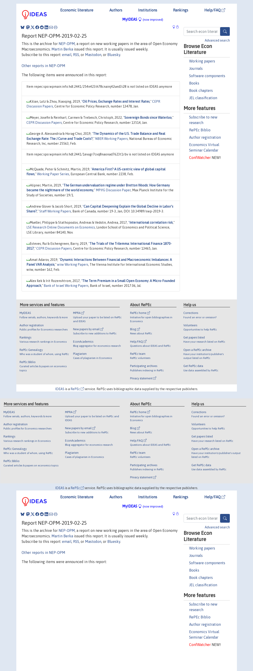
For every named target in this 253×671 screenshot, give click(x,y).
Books (194, 83)
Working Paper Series (53, 174)
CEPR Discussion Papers (44, 122)
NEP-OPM (67, 44)
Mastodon (93, 55)
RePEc (77, 389)
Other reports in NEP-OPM (43, 66)
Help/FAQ (214, 10)
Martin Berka (62, 49)
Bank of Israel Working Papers (66, 286)
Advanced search (217, 40)
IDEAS (59, 389)
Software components (207, 76)
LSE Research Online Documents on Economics (60, 227)
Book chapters (201, 90)
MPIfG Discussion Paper (113, 190)
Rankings (180, 10)
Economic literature (76, 10)
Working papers (202, 61)
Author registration (205, 137)
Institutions (147, 10)
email (66, 55)
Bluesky (113, 55)
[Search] (225, 31)
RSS (76, 55)
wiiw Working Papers (72, 264)
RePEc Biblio (199, 130)
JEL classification (203, 98)
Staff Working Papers (55, 211)
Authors (115, 10)
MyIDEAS (142, 19)
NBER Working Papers (111, 139)
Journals (196, 68)
